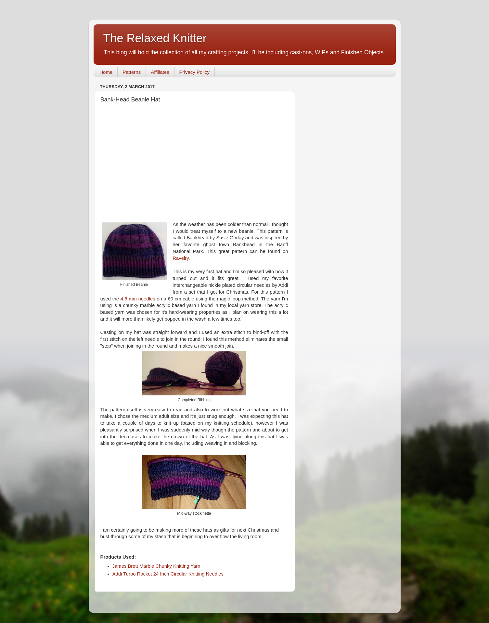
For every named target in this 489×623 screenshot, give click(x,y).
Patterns (131, 72)
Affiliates (160, 72)
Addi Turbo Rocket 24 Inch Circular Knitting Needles (168, 574)
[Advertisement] (194, 161)
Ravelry (180, 258)
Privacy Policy (194, 72)
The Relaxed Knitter (155, 38)
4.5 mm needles (138, 298)
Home (105, 72)
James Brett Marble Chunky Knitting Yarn (156, 566)
